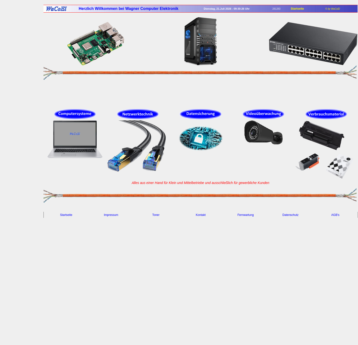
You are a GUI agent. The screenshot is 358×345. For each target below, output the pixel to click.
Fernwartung (245, 215)
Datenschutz (290, 215)
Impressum (111, 215)
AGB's (335, 215)
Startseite (66, 215)
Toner (155, 215)
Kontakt (201, 215)
